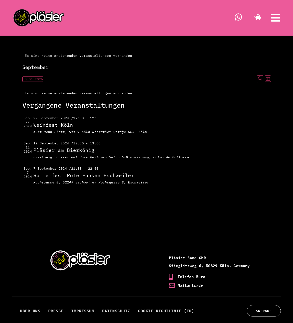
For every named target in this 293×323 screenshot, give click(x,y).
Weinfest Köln (53, 125)
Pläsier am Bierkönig (63, 150)
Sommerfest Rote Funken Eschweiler (83, 175)
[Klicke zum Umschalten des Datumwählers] (32, 79)
